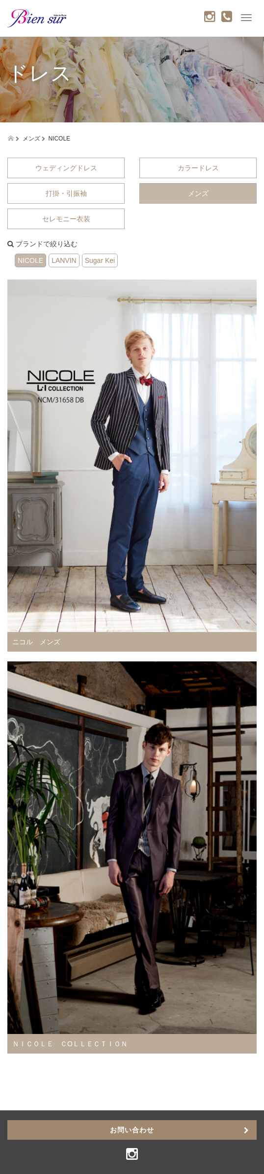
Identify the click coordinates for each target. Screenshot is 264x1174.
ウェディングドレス (66, 168)
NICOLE (30, 260)
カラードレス (198, 168)
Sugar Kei (100, 260)
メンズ (198, 193)
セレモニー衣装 (66, 219)
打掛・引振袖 (66, 193)
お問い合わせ (132, 1130)
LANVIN (64, 260)
